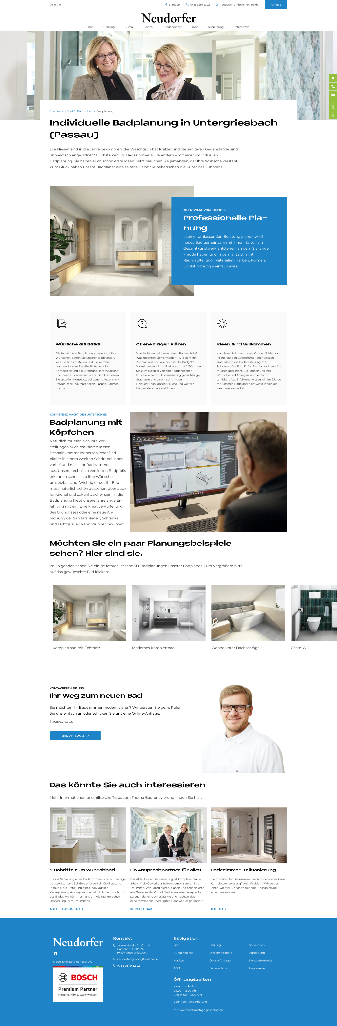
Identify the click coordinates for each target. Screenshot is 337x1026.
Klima (129, 27)
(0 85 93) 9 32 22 (198, 4)
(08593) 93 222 (63, 722)
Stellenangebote (220, 953)
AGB (177, 968)
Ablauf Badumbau (65, 909)
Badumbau (84, 111)
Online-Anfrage (219, 960)
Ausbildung (216, 27)
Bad (90, 27)
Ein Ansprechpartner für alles (165, 870)
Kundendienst (172, 27)
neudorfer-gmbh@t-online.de (237, 4)
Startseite (56, 111)
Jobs (195, 27)
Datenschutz (218, 968)
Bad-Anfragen (73, 736)
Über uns (55, 4)
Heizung (109, 27)
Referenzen (241, 27)
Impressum (257, 968)
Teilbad (217, 909)
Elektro (148, 27)
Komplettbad (141, 909)
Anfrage (276, 4)
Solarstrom (257, 945)
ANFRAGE (333, 109)
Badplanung (105, 111)
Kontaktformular (260, 960)
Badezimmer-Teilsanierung (243, 870)
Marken (179, 960)
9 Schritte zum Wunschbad (82, 870)
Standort (172, 4)
